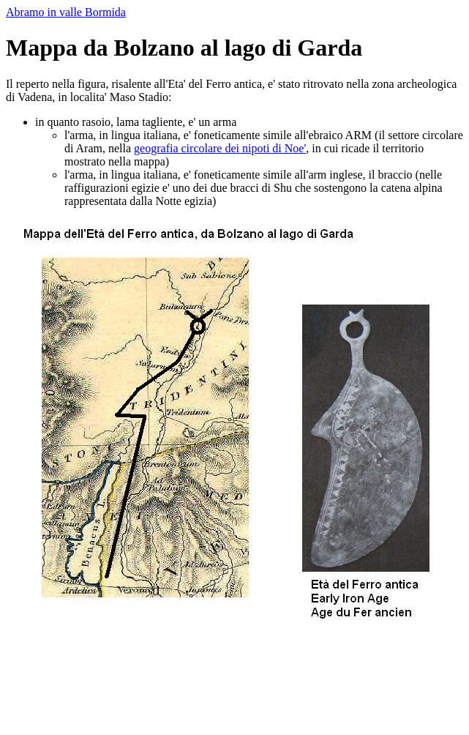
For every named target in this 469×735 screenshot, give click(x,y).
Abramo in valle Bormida (66, 12)
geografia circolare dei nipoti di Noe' (220, 148)
